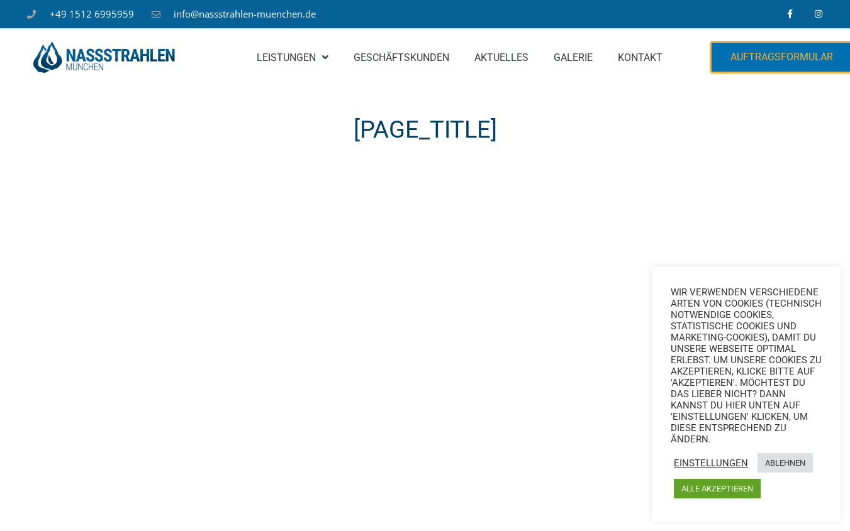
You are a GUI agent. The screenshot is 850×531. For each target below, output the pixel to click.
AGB (483, 504)
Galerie (573, 57)
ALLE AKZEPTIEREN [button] (717, 488)
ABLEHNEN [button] (785, 463)
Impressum (320, 504)
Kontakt (640, 57)
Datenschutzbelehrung (409, 504)
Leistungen (292, 57)
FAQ (571, 504)
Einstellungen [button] (711, 463)
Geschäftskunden (401, 57)
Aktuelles (501, 57)
